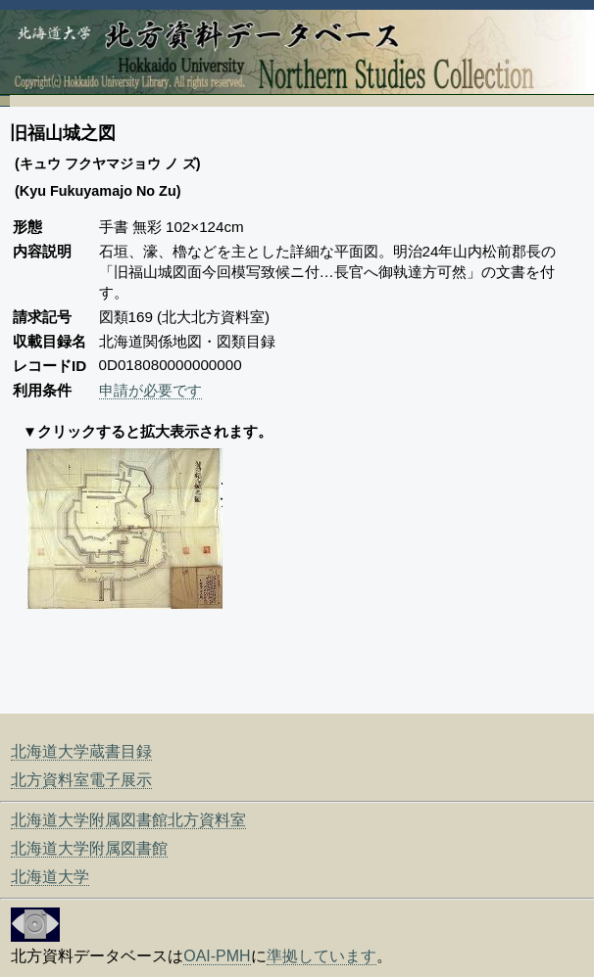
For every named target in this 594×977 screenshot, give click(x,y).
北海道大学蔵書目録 (81, 751)
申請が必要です (150, 390)
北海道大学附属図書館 (89, 848)
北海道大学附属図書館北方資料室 (128, 820)
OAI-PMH (216, 956)
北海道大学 (50, 876)
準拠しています (321, 956)
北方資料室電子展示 (81, 779)
